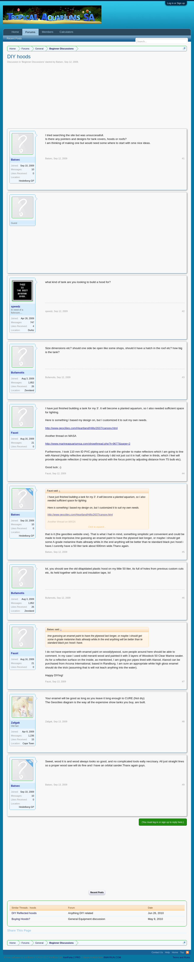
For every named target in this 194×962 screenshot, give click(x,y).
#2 (183, 311)
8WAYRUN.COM (112, 957)
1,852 (31, 382)
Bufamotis (17, 372)
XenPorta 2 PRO (71, 957)
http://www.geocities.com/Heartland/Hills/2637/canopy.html (81, 428)
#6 (183, 598)
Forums (30, 32)
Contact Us (157, 952)
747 (32, 322)
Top (182, 952)
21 (32, 442)
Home (15, 31)
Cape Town (28, 743)
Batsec (59, 62)
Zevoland (29, 390)
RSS (187, 952)
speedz (15, 306)
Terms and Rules (181, 957)
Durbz (31, 330)
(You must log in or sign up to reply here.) (163, 822)
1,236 (31, 735)
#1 (183, 158)
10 (32, 169)
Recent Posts (97, 892)
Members (47, 31)
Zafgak (15, 722)
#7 (183, 681)
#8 (183, 721)
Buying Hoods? (21, 919)
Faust (14, 432)
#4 (183, 473)
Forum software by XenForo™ (33, 957)
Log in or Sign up (176, 3)
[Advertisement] (97, 94)
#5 (183, 552)
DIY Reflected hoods (24, 913)
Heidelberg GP (26, 180)
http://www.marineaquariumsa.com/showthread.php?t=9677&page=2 (87, 443)
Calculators (66, 31)
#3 (183, 377)
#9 (183, 784)
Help (167, 952)
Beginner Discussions (33, 62)
